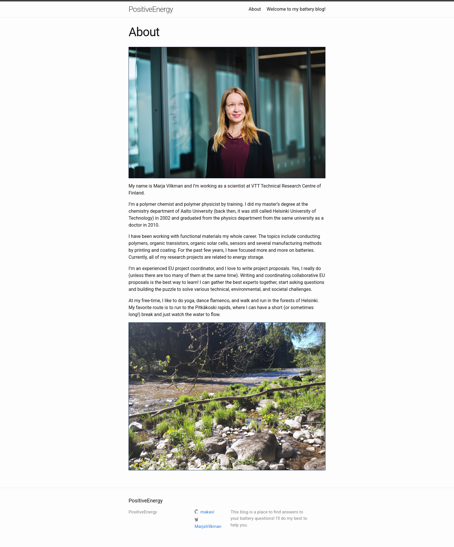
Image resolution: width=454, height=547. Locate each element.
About (254, 9)
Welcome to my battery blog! (296, 9)
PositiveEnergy (151, 9)
